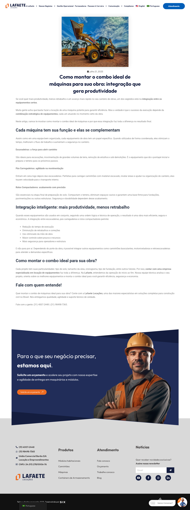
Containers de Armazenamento (74, 477)
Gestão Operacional (65, 6)
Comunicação (115, 6)
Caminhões (64, 464)
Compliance (129, 6)
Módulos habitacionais (69, 458)
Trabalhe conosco (105, 471)
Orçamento (103, 464)
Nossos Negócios (47, 6)
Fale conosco (103, 458)
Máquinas (63, 471)
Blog (99, 477)
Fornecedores (80, 6)
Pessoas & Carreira (97, 6)
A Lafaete (31, 6)
